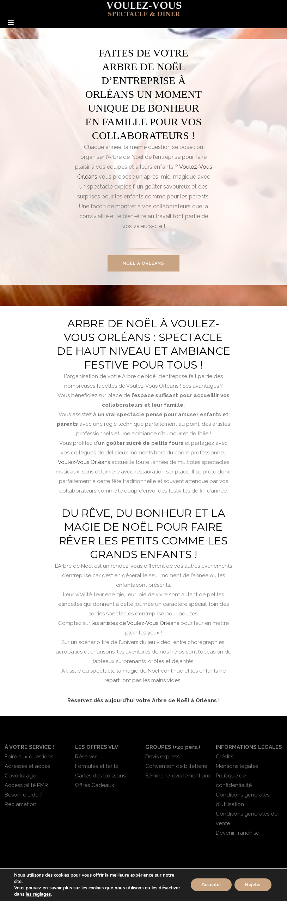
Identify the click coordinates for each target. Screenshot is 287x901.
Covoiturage (20, 775)
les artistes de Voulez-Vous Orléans (135, 623)
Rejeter (253, 884)
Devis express (162, 756)
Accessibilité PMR (26, 785)
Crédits (224, 756)
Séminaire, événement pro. (178, 775)
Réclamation (20, 804)
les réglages (38, 894)
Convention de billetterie (176, 766)
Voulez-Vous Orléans (84, 462)
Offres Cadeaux (94, 785)
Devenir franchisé (237, 833)
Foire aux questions (29, 756)
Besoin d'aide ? (23, 795)
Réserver (86, 756)
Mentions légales (237, 766)
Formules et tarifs (96, 766)
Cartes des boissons (100, 775)
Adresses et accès (27, 766)
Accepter (211, 884)
